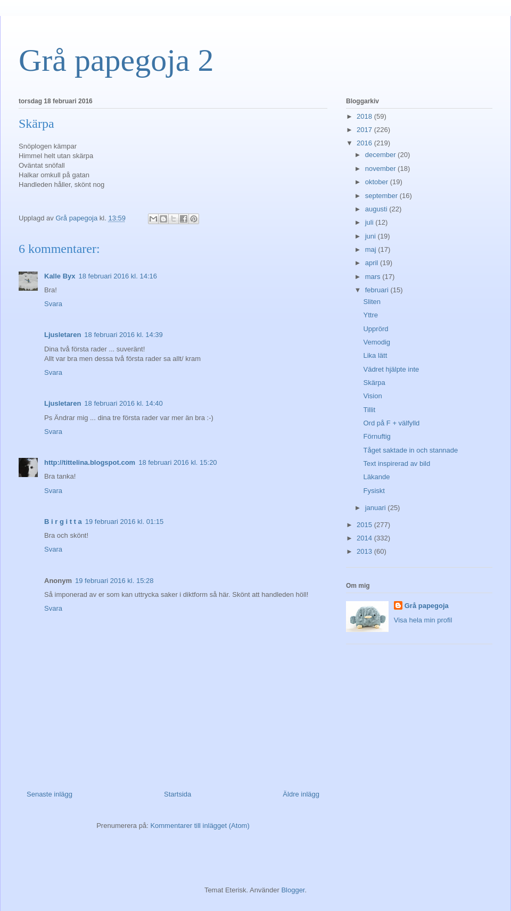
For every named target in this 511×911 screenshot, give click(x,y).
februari (378, 290)
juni (371, 236)
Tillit (369, 410)
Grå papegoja (427, 606)
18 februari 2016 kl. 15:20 (177, 462)
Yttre (370, 315)
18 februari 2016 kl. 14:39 (123, 335)
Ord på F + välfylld (391, 423)
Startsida (177, 794)
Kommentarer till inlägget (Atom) (199, 826)
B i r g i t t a (63, 522)
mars (374, 277)
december (381, 155)
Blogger (292, 890)
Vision (372, 396)
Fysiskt (373, 491)
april (372, 263)
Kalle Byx (60, 276)
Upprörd (375, 329)
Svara (53, 304)
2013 (365, 551)
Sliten (372, 302)
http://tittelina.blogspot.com (89, 462)
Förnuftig (376, 436)
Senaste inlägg (49, 794)
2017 (365, 130)
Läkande (376, 477)
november (381, 169)
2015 (365, 525)
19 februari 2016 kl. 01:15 (124, 522)
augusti (377, 209)
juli (370, 222)
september (382, 196)
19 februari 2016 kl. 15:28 (114, 581)
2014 (365, 538)
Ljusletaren (62, 335)
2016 (365, 143)
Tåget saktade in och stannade (410, 450)
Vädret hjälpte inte (391, 369)
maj (371, 249)
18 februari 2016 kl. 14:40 (123, 403)
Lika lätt (375, 355)
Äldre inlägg (301, 794)
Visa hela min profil (423, 620)
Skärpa (374, 383)
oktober (377, 182)
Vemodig (376, 342)
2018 (365, 116)
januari (376, 508)
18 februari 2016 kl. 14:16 (118, 276)
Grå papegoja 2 (116, 60)
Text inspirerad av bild (396, 463)
